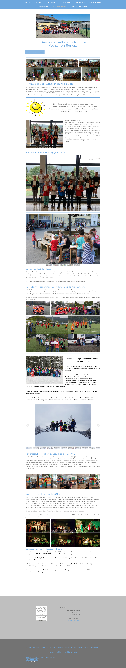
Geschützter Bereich (79, 6)
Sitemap (52, 657)
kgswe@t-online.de (73, 620)
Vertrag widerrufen (32, 659)
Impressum (29, 657)
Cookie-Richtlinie (44, 657)
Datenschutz (36, 657)
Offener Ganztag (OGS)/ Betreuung (88, 2)
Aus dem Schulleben (60, 6)
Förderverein (43, 6)
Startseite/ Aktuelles (33, 2)
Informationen (66, 2)
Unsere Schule (51, 2)
